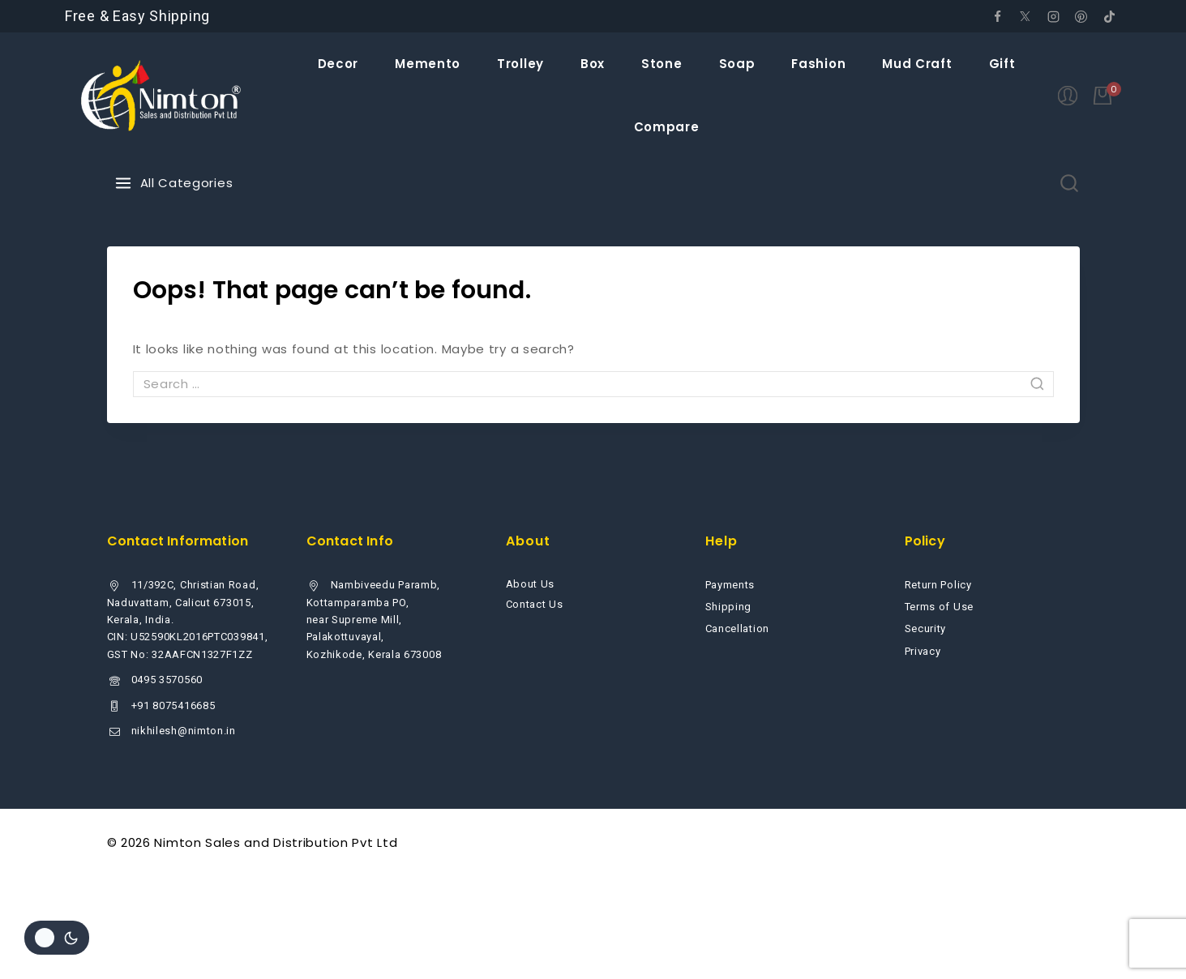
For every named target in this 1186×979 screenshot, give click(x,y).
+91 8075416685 (173, 705)
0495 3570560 (167, 679)
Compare (667, 126)
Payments (730, 585)
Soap (737, 63)
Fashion (818, 63)
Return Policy (938, 585)
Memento (427, 63)
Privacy (923, 651)
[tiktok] (1109, 16)
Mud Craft (917, 63)
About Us (530, 584)
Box (592, 63)
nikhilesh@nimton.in (183, 731)
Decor (338, 63)
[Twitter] (1025, 16)
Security (926, 628)
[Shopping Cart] (1107, 96)
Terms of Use (939, 607)
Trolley (520, 63)
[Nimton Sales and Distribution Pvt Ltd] (161, 96)
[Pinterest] (1081, 16)
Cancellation (737, 628)
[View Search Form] (1069, 183)
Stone (662, 63)
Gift (1002, 63)
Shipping (728, 607)
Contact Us (534, 604)
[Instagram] (1053, 16)
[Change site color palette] (56, 938)
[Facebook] (997, 16)
